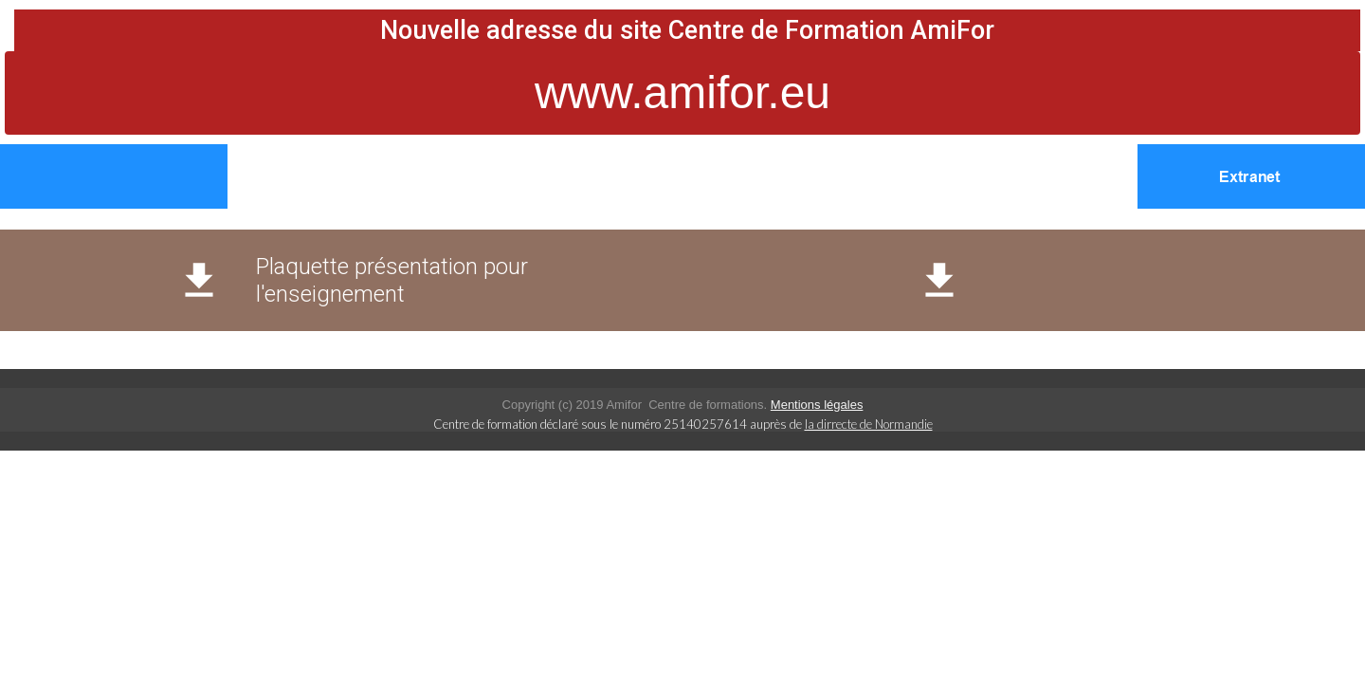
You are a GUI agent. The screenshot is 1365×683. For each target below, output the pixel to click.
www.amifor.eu (682, 92)
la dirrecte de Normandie (869, 424)
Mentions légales (817, 404)
